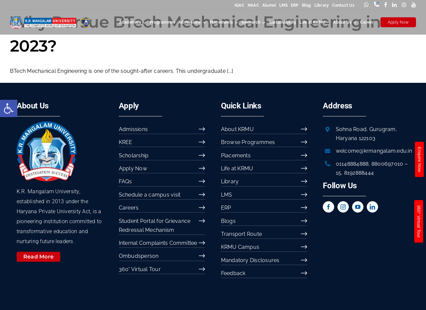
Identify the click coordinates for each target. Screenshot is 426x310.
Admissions (133, 129)
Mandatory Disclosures (250, 260)
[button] (8, 108)
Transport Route (241, 234)
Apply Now (398, 22)
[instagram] (343, 207)
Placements (236, 155)
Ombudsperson (139, 256)
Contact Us (343, 5)
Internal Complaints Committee (158, 243)
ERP (295, 5)
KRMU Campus (240, 247)
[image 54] (47, 124)
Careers (129, 208)
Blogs (228, 221)
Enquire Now (419, 159)
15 (338, 173)
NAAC (253, 5)
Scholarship (134, 155)
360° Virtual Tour (140, 269)
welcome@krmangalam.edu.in (374, 151)
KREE (125, 142)
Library (322, 5)
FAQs (125, 181)
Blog (306, 5)
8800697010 (387, 164)
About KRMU (237, 129)
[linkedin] (372, 207)
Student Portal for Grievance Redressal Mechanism (155, 225)
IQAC (239, 5)
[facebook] (328, 207)
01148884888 (352, 164)
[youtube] (357, 207)
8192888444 (359, 173)
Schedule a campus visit (150, 195)
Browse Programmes (248, 142)
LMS (283, 5)
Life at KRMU (237, 168)
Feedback (233, 273)
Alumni (269, 5)
